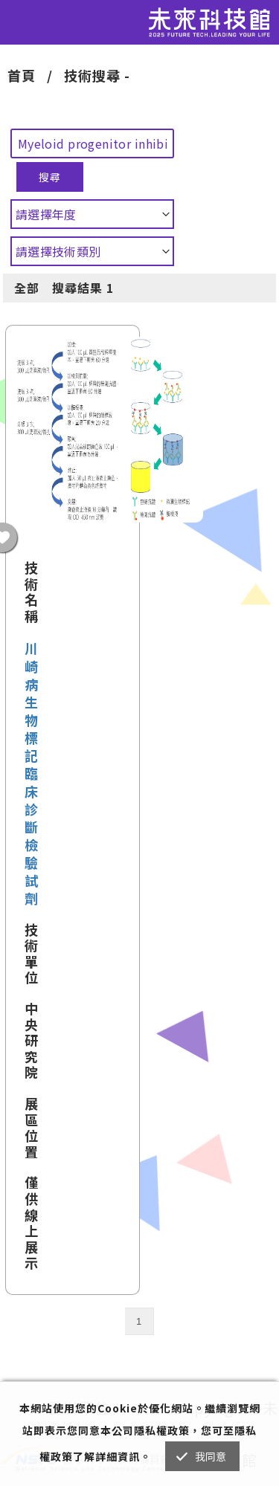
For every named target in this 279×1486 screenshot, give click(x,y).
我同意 (211, 1456)
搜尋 (50, 176)
